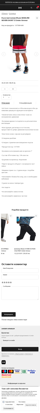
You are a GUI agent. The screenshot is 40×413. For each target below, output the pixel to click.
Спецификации (25, 103)
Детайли (4, 398)
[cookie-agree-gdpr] (8, 408)
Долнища (12, 13)
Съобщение (6, 286)
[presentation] (17, 306)
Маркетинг (20, 404)
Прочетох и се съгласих (17, 355)
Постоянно (22, 402)
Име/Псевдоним (8, 268)
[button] (37, 22)
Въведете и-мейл (9, 340)
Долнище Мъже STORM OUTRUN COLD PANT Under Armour (24, 250)
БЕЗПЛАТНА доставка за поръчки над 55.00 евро (20, 2)
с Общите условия (19, 354)
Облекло (5, 13)
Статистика (9, 404)
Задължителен (9, 402)
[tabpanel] (20, 54)
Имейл (5, 275)
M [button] (13, 89)
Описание (6, 103)
